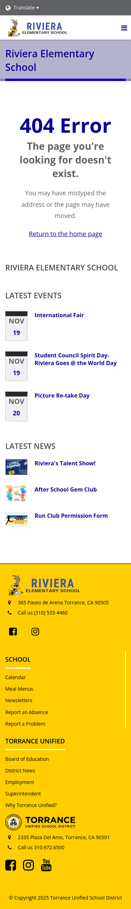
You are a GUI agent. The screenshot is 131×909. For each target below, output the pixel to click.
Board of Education (27, 759)
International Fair (59, 315)
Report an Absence (26, 712)
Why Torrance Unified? (31, 805)
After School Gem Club (66, 489)
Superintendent (23, 793)
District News (20, 770)
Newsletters (18, 700)
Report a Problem (25, 723)
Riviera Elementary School (61, 267)
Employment (19, 782)
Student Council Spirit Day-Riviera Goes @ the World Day (76, 359)
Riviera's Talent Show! (65, 463)
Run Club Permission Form (71, 515)
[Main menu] (124, 27)
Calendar (15, 677)
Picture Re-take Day (62, 395)
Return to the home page (65, 234)
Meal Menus (19, 688)
